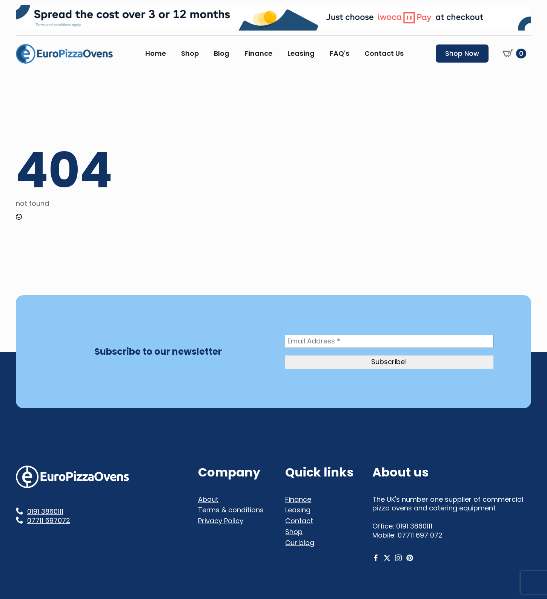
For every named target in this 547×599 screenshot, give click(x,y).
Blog (221, 53)
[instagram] (398, 558)
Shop (190, 53)
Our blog (299, 542)
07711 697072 (48, 520)
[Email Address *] (389, 341)
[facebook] (375, 558)
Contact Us (384, 53)
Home (155, 53)
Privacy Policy (220, 520)
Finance (258, 53)
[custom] (409, 558)
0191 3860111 (45, 511)
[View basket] (514, 53)
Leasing (301, 53)
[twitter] (387, 558)
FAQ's (339, 53)
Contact (299, 520)
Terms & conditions (231, 510)
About (208, 499)
